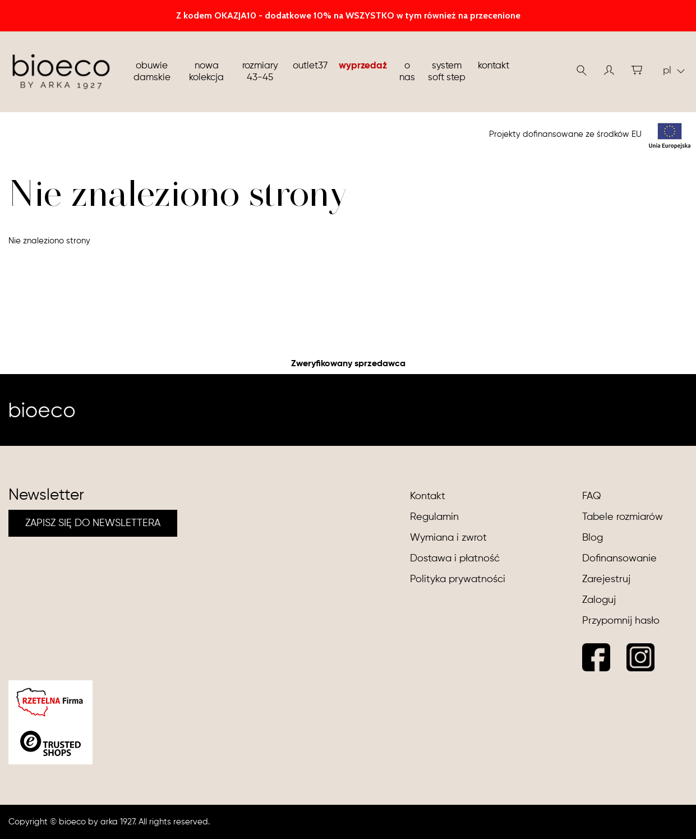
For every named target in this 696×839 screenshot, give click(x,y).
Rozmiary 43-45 (260, 71)
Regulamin (434, 517)
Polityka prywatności (457, 579)
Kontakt (493, 66)
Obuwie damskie (151, 71)
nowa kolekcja (206, 71)
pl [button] (674, 71)
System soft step (446, 71)
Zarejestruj (606, 579)
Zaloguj (599, 600)
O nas (407, 71)
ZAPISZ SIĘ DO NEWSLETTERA (92, 523)
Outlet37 (310, 66)
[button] (609, 70)
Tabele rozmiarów (622, 517)
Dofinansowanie (619, 559)
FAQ (591, 496)
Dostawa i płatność (455, 559)
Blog (592, 538)
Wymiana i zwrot (448, 538)
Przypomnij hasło (621, 621)
